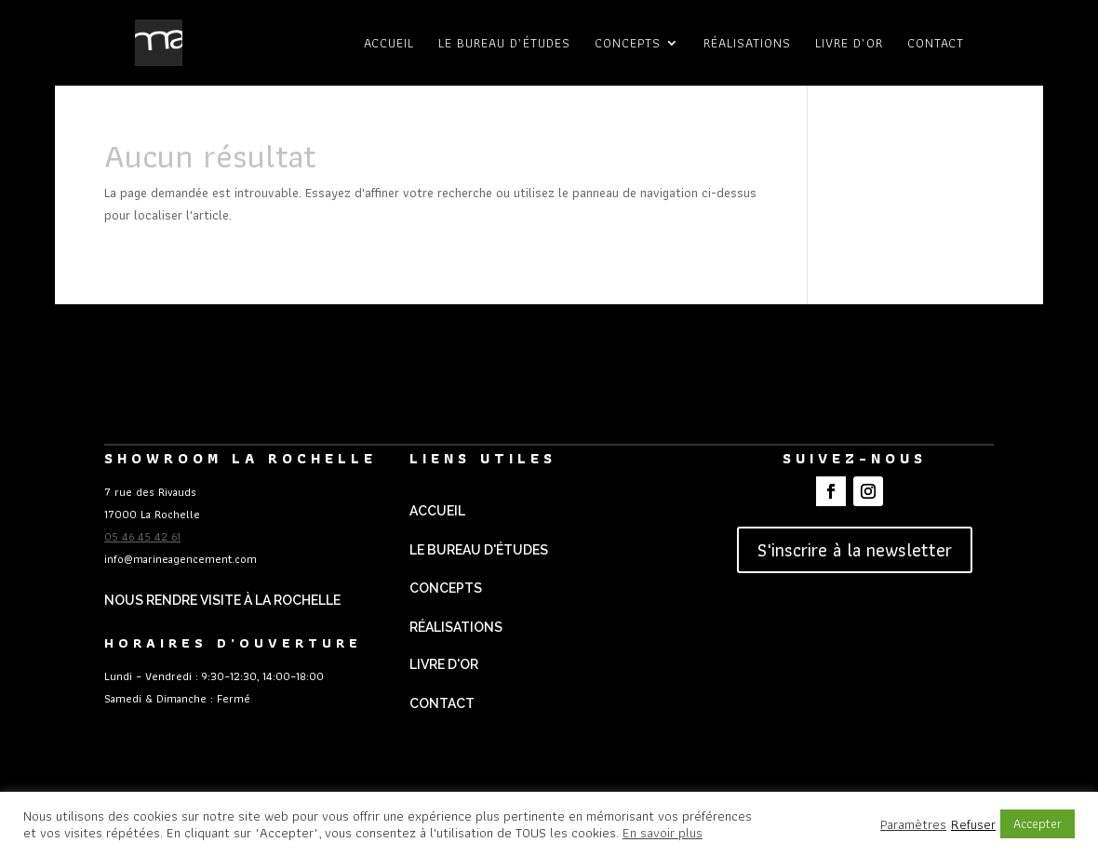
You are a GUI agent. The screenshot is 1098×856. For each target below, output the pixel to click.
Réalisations (747, 44)
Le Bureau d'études (478, 549)
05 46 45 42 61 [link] (142, 536)
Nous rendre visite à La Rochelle (222, 600)
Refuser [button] (973, 824)
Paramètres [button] (913, 824)
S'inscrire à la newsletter (854, 550)
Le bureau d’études (504, 44)
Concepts (628, 44)
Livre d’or (849, 44)
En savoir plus (663, 833)
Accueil (389, 44)
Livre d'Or (443, 664)
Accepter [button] (1037, 823)
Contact (935, 44)
